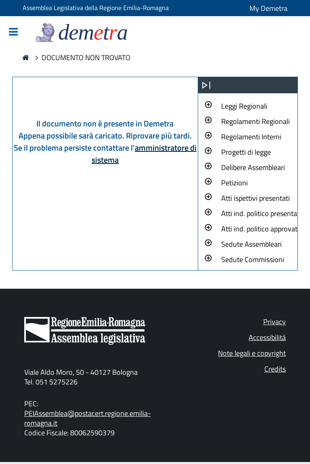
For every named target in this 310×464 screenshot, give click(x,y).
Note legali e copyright (252, 353)
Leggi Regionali (244, 106)
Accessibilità (267, 337)
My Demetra (268, 8)
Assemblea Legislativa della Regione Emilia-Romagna (96, 8)
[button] (244, 105)
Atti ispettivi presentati (255, 198)
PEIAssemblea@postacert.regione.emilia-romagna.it (87, 418)
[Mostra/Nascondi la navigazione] (13, 32)
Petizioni (234, 182)
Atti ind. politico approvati (260, 228)
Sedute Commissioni (252, 259)
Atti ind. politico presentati (261, 213)
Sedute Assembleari (251, 244)
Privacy (274, 321)
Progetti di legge (246, 152)
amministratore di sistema (144, 153)
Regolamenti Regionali (255, 121)
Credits (275, 368)
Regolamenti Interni (251, 136)
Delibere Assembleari (253, 167)
